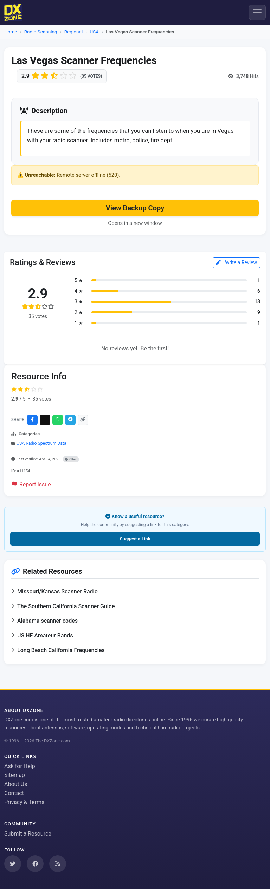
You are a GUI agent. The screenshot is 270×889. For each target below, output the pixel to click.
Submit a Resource (27, 833)
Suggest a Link (135, 538)
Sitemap (14, 775)
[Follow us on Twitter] (12, 863)
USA (94, 31)
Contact (14, 793)
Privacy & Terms (24, 802)
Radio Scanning (40, 31)
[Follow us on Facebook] (35, 863)
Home (10, 31)
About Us (15, 784)
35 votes (41, 399)
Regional (73, 31)
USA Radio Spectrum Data (41, 443)
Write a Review (236, 262)
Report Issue (31, 484)
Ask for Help (19, 766)
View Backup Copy (135, 208)
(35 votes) (91, 76)
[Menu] (257, 12)
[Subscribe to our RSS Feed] (57, 863)
